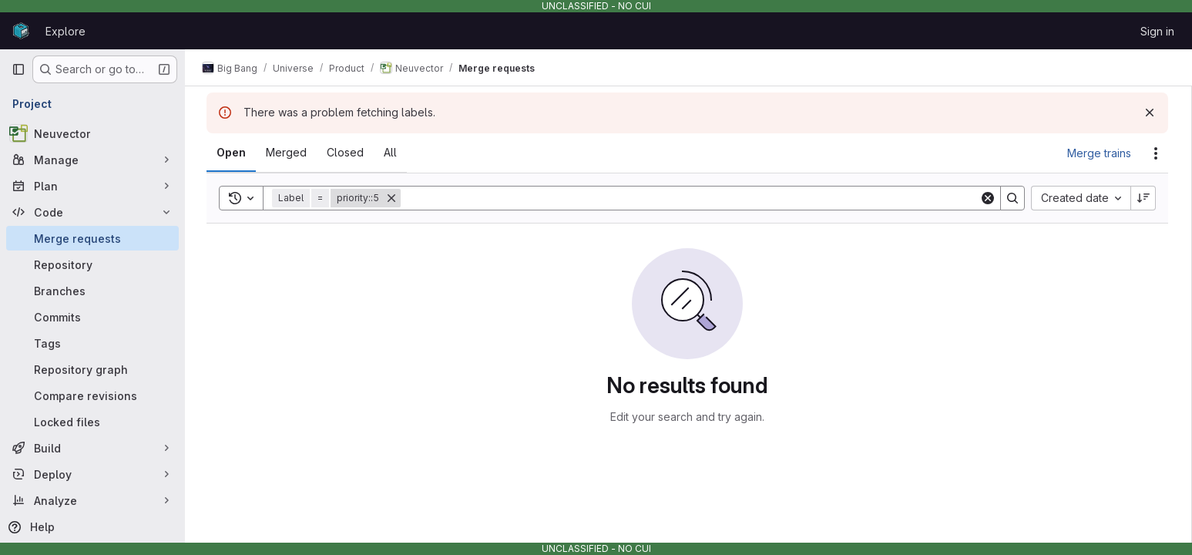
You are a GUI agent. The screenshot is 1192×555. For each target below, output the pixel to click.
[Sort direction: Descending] (1145, 198)
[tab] (232, 152)
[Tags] (92, 343)
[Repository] (92, 264)
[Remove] (393, 198)
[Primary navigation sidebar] (18, 69)
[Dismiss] (1151, 112)
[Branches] (92, 290)
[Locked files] (92, 421)
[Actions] (1157, 153)
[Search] (691, 198)
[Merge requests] (92, 238)
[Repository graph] (92, 369)
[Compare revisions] (92, 395)
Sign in (1157, 31)
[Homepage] (20, 30)
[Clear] (989, 198)
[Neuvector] (92, 133)
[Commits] (92, 316)
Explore (65, 31)
